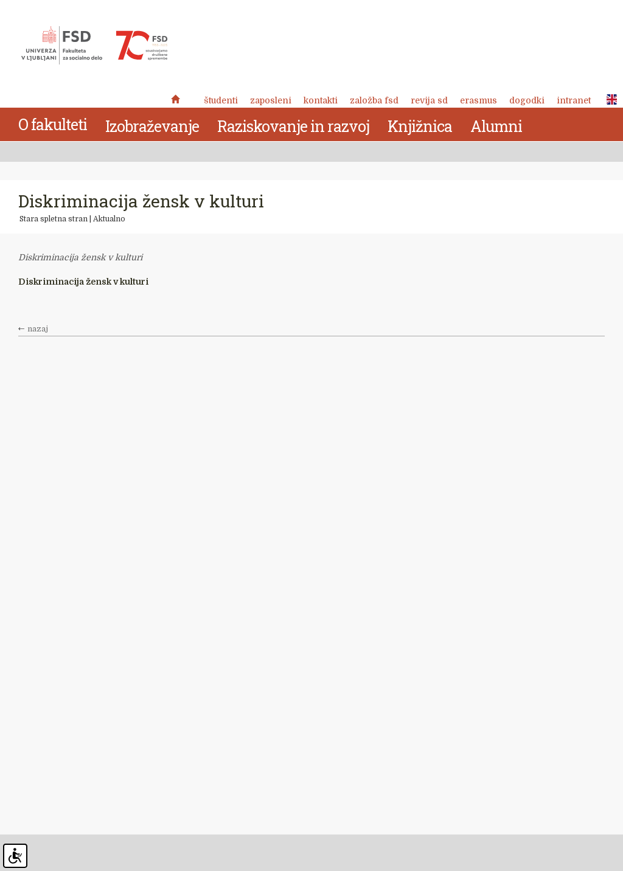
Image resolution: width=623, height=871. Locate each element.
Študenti (221, 100)
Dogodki (527, 100)
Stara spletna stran (53, 219)
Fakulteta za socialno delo (94, 45)
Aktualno (109, 219)
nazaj (37, 329)
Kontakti (321, 100)
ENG (608, 99)
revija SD (429, 100)
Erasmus (478, 100)
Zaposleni (270, 100)
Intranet (574, 100)
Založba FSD (374, 100)
